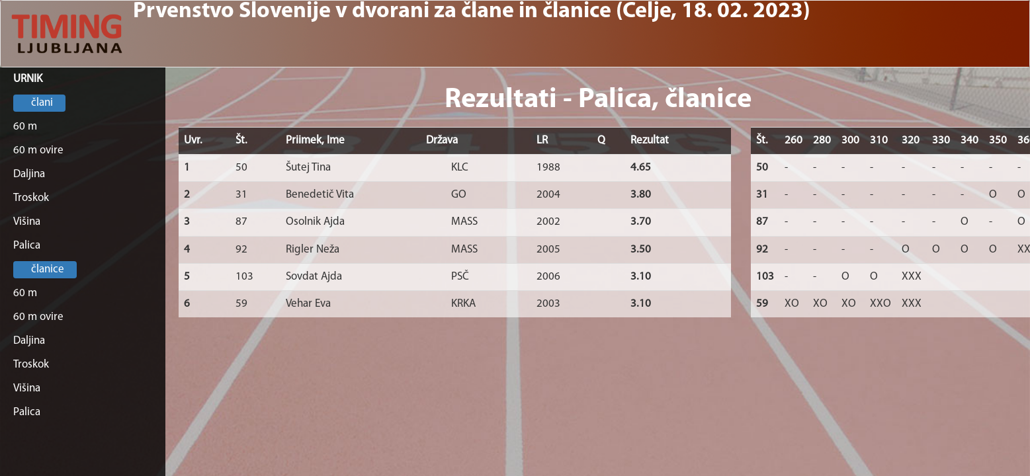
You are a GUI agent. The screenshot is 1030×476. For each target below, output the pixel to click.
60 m (25, 126)
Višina (26, 221)
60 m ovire (38, 150)
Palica (26, 245)
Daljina (29, 174)
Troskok (31, 198)
